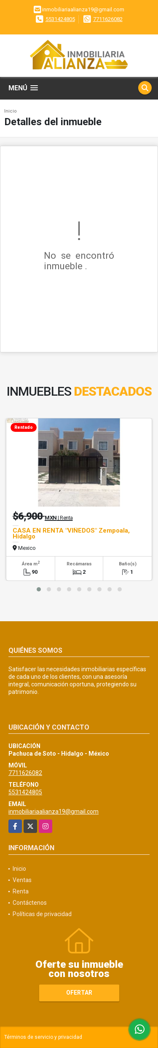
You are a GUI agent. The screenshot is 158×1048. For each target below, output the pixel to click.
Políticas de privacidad (42, 914)
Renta (21, 891)
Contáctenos (30, 902)
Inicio (10, 111)
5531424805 (60, 19)
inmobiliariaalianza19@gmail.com (53, 811)
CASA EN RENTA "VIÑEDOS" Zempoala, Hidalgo (71, 533)
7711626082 (108, 19)
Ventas (22, 880)
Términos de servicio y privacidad (43, 1037)
